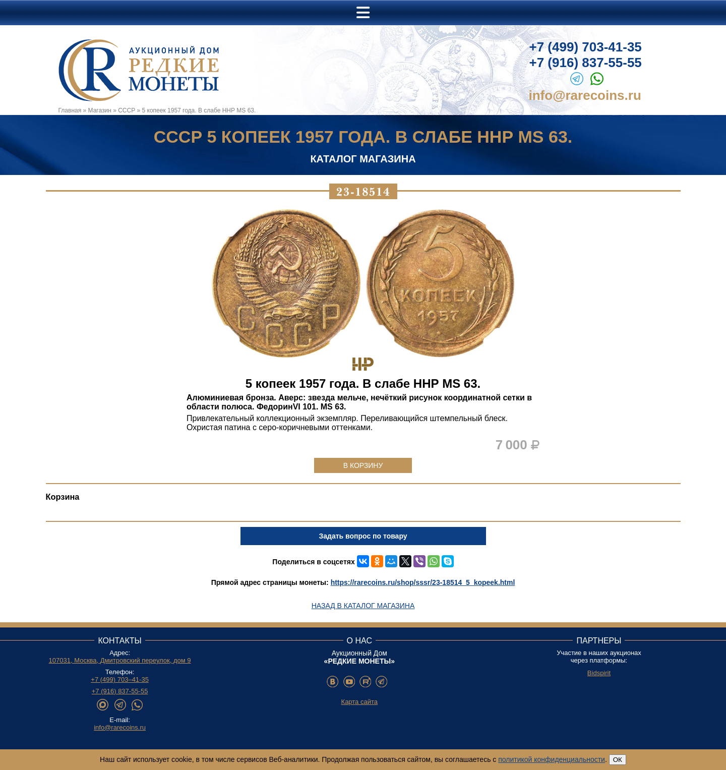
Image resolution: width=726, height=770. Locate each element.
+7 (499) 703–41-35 (120, 679)
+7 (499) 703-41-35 (585, 46)
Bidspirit (599, 673)
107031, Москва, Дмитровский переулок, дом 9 (120, 660)
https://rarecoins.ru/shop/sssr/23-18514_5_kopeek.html (423, 582)
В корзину (363, 465)
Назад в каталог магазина (363, 606)
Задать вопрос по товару (363, 536)
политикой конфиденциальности (551, 759)
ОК (617, 759)
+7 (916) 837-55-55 (585, 62)
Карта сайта (359, 701)
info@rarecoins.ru (585, 95)
